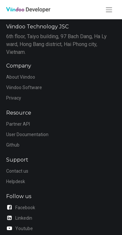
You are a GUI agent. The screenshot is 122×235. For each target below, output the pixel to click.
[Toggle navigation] (109, 10)
